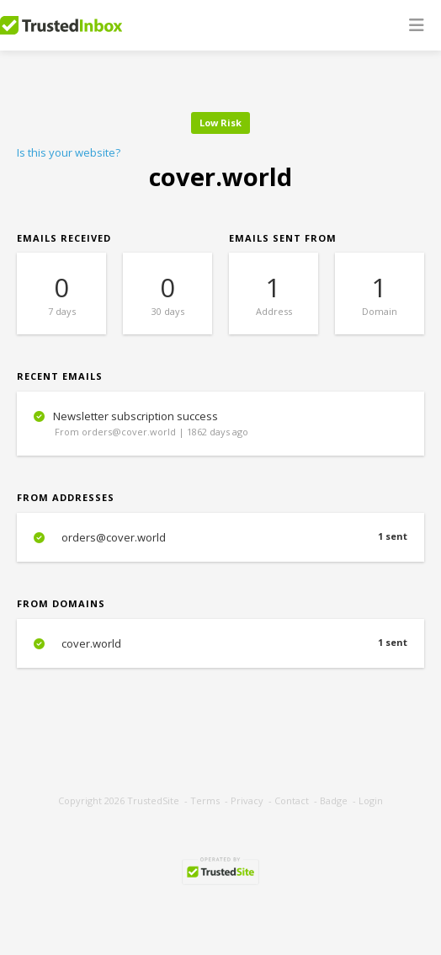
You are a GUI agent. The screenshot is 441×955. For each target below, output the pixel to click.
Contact (291, 800)
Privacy (247, 800)
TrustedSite (153, 800)
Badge (334, 800)
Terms (205, 800)
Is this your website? (68, 152)
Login (371, 800)
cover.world (220, 643)
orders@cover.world (220, 537)
